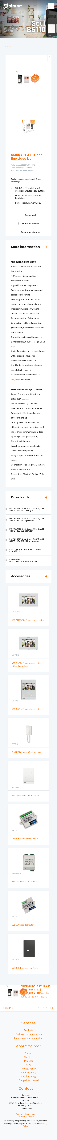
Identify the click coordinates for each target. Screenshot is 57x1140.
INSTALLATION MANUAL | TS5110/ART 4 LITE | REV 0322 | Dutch (25, 530)
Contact (28, 1053)
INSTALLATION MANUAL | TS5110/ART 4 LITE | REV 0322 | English (25, 509)
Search (8, 1007)
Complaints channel (28, 1080)
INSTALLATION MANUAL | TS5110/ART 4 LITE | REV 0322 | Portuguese (25, 540)
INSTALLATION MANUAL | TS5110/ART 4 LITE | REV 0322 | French (25, 519)
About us (28, 1057)
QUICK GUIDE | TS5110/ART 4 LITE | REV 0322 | (24, 550)
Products (28, 1030)
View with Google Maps (25, 1114)
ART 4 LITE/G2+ (30, 195)
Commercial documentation (28, 1038)
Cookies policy (28, 1072)
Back (8, 46)
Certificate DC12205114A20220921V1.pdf (22, 560)
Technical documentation (28, 1034)
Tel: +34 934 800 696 (26, 1116)
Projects (28, 1060)
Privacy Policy (28, 1068)
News (28, 1064)
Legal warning (28, 1076)
